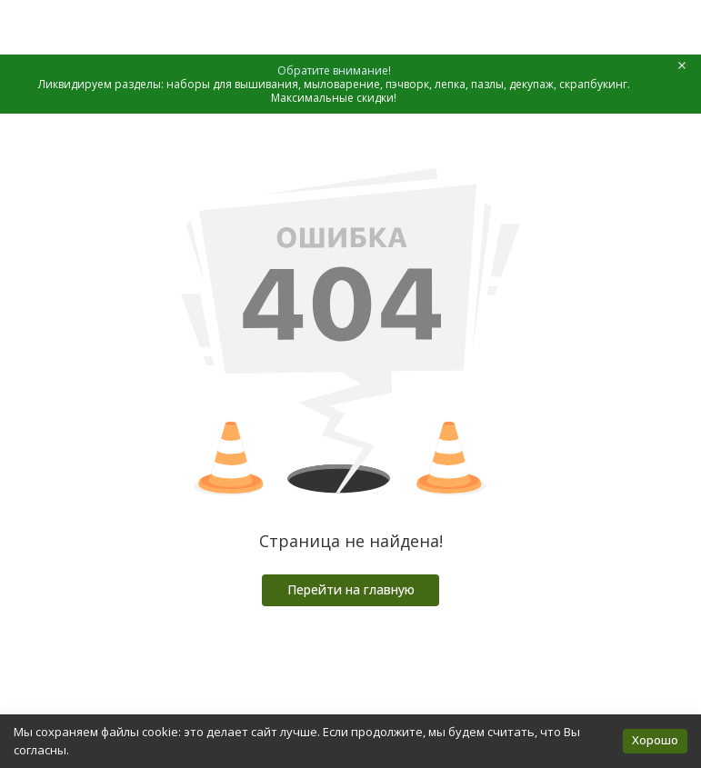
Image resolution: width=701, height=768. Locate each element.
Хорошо (655, 740)
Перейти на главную (351, 589)
